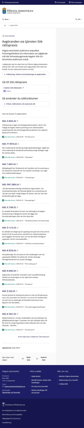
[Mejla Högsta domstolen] (13, 386)
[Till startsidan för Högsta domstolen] (17, 10)
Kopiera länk (41, 358)
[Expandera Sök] (78, 19)
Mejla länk (26, 358)
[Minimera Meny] (6, 19)
